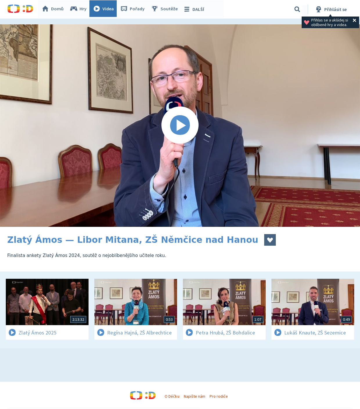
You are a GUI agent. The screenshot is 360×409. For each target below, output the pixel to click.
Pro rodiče (219, 396)
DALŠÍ (195, 9)
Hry (79, 9)
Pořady (133, 9)
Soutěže (165, 9)
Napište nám (194, 396)
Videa (105, 9)
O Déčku (172, 396)
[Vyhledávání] (297, 9)
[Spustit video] (180, 125)
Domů (54, 9)
